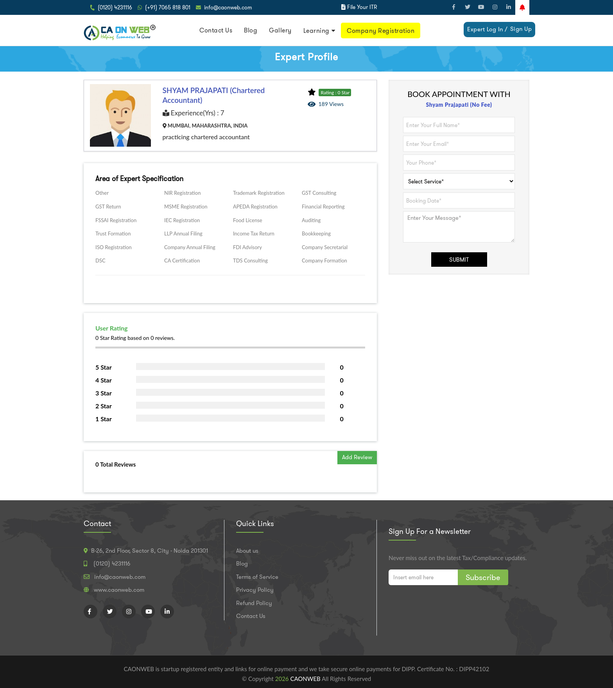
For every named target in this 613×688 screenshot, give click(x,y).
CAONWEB (306, 678)
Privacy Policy (255, 590)
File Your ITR (362, 7)
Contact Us (215, 30)
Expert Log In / (487, 29)
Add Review (357, 457)
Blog (250, 30)
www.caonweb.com (119, 590)
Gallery (280, 30)
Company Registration (380, 30)
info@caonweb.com (228, 7)
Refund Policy (254, 603)
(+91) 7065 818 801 (167, 7)
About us (247, 550)
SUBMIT (459, 259)
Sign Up (521, 29)
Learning (316, 30)
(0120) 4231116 (115, 7)
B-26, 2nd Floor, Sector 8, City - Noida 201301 (149, 550)
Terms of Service (257, 577)
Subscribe (483, 577)
